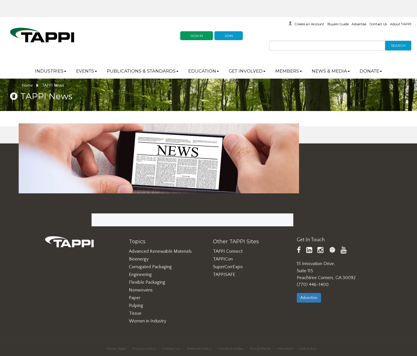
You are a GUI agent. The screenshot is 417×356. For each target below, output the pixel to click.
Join (228, 36)
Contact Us (378, 24)
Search (398, 45)
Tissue (135, 313)
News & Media (331, 71)
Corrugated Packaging (150, 266)
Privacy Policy (144, 349)
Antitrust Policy (199, 349)
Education (203, 71)
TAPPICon (223, 259)
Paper (134, 297)
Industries (50, 71)
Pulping (136, 305)
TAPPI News (53, 85)
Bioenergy (139, 259)
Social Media (260, 349)
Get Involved (247, 71)
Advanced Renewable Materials (160, 251)
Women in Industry (147, 321)
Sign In (196, 36)
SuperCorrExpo (228, 266)
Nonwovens (141, 290)
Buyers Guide (338, 24)
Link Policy (308, 349)
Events (86, 71)
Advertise (359, 24)
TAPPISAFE (224, 274)
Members (288, 71)
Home (30, 85)
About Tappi (116, 349)
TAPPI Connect (228, 251)
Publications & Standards (143, 71)
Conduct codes (230, 349)
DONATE (371, 71)
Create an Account (309, 24)
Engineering (140, 274)
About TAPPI (400, 24)
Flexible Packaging (147, 282)
